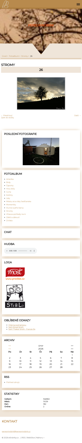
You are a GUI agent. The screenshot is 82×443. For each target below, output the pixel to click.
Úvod (4, 56)
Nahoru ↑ (40, 438)
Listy (8, 198)
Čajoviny (10, 186)
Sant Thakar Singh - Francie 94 (21, 329)
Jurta (8, 192)
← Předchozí (6, 115)
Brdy (8, 182)
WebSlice (31, 438)
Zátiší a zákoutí (13, 217)
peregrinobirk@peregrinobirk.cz (16, 431)
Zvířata (9, 221)
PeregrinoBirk (41, 25)
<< (9, 345)
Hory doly (10, 189)
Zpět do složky (7, 118)
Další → (77, 115)
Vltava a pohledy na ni (16, 214)
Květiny (9, 195)
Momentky (11, 205)
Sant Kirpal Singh (15, 327)
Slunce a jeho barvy (15, 208)
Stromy (24, 56)
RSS (23, 438)
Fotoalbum (14, 56)
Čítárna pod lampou (17, 325)
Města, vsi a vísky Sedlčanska (18, 201)
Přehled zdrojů (13, 382)
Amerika (10, 179)
